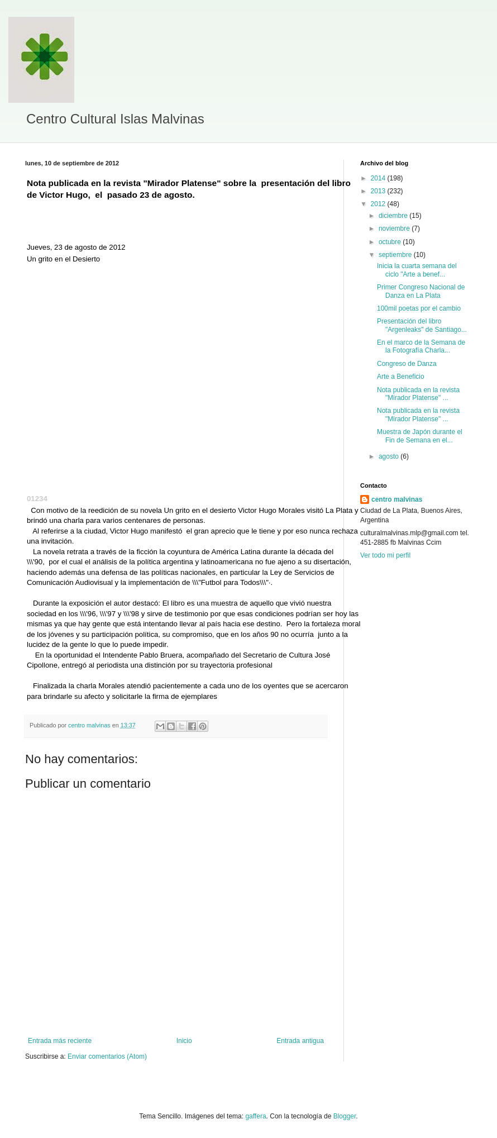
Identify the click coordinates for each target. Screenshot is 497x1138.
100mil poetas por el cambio (419, 308)
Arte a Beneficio (400, 376)
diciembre (394, 216)
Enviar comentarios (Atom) (107, 1056)
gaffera (255, 1116)
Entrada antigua (300, 1041)
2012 (379, 204)
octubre (391, 242)
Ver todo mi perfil (385, 555)
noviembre (395, 228)
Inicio (184, 1041)
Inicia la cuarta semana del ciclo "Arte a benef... (417, 270)
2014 (379, 178)
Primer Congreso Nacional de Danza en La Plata (421, 291)
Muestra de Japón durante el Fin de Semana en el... (419, 436)
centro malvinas (396, 499)
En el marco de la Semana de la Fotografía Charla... (421, 346)
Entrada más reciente (60, 1041)
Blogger (344, 1116)
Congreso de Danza (407, 364)
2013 (379, 191)
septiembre (396, 255)
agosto (389, 456)
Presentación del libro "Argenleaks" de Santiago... (422, 325)
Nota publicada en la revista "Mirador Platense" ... (418, 394)
